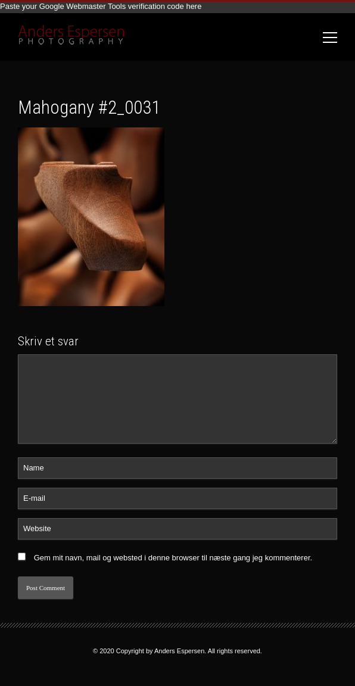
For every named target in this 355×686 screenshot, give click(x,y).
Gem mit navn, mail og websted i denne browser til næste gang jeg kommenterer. (173, 557)
